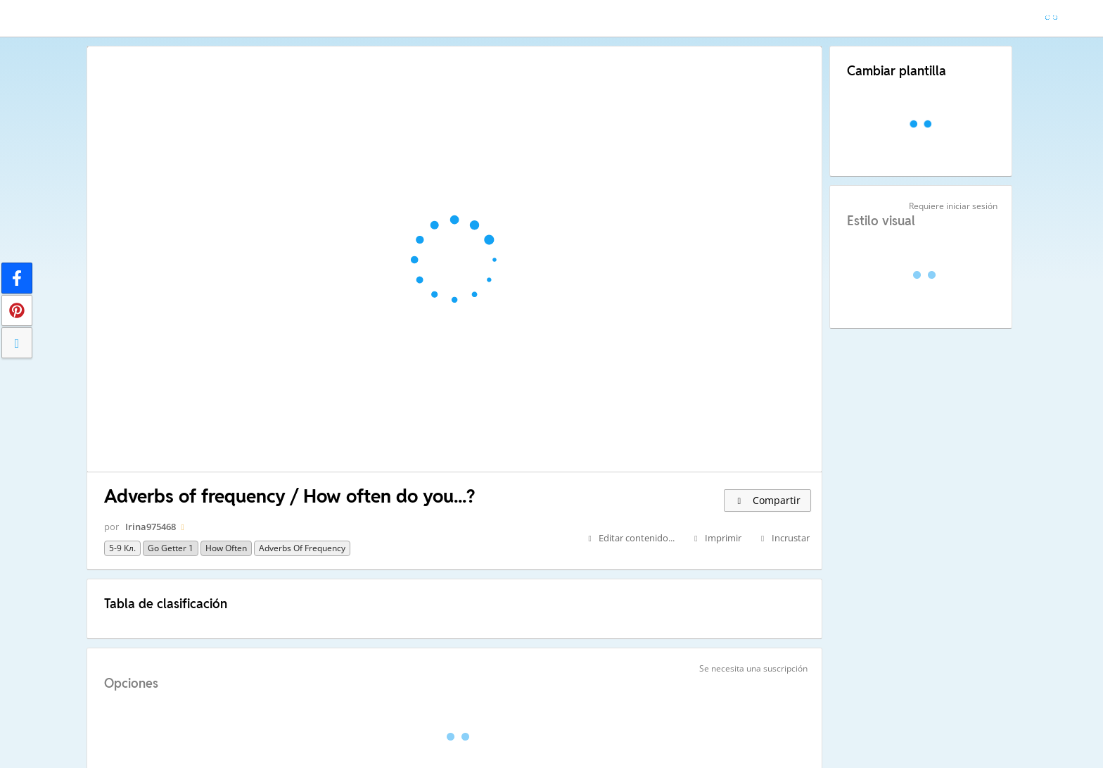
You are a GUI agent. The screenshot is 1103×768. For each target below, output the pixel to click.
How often (226, 548)
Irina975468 (150, 526)
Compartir (767, 500)
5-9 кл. (122, 548)
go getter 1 (170, 548)
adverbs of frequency (302, 548)
